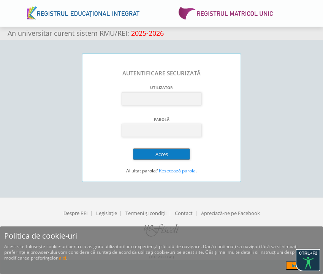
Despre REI (75, 213)
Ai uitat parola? (142, 170)
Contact (184, 213)
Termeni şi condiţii (145, 213)
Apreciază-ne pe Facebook (230, 213)
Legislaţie (106, 213)
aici (62, 258)
